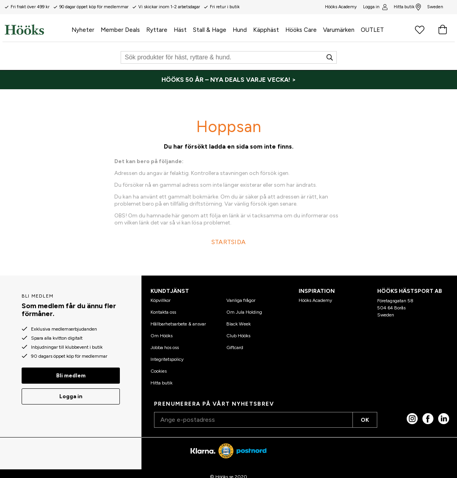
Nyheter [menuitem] (83, 29)
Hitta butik (407, 7)
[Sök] (229, 57)
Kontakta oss (163, 312)
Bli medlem (71, 375)
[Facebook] (427, 418)
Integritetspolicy (167, 359)
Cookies (158, 371)
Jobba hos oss (164, 347)
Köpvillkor (160, 300)
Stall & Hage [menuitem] (209, 29)
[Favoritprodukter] (419, 29)
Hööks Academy (315, 300)
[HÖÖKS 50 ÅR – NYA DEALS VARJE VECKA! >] (228, 79)
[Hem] (36, 29)
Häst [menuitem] (180, 29)
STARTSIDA (228, 242)
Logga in (375, 7)
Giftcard (234, 347)
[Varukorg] (442, 29)
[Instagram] (412, 418)
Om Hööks (161, 335)
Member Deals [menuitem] (120, 29)
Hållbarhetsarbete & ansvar (178, 324)
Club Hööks (238, 335)
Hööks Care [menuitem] (301, 29)
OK (365, 420)
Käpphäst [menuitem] (266, 29)
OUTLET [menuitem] (372, 29)
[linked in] (443, 418)
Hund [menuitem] (240, 29)
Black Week (238, 324)
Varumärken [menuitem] (338, 29)
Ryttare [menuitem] (156, 29)
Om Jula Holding (244, 312)
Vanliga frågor (240, 300)
